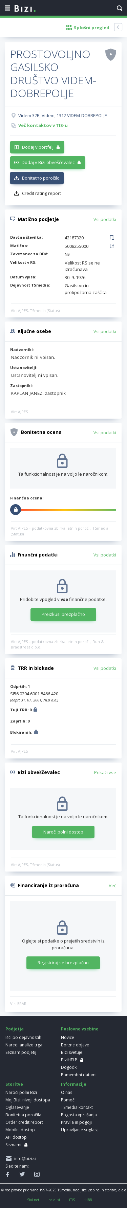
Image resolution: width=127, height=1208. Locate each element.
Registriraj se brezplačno (63, 962)
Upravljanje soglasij (80, 1130)
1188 (88, 1199)
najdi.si (54, 1199)
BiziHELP (69, 1060)
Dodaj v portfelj (38, 147)
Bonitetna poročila (23, 1115)
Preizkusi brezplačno (63, 614)
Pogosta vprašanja (79, 1115)
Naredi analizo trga (23, 1045)
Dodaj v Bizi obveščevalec (48, 162)
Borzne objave (75, 1045)
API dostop (16, 1137)
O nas (66, 1092)
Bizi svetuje (71, 1052)
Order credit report (24, 1122)
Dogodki (69, 1067)
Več (112, 885)
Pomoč (68, 1100)
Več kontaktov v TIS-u (43, 125)
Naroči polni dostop (63, 832)
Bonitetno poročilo (41, 178)
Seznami (13, 1145)
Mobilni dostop (20, 1130)
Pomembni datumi (79, 1075)
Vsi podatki (104, 219)
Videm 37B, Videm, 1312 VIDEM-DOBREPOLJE (62, 115)
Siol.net (33, 1199)
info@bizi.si (24, 1158)
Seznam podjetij (20, 1052)
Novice (67, 1037)
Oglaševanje (17, 1107)
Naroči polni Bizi (21, 1092)
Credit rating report (41, 193)
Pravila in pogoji (76, 1122)
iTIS (72, 1199)
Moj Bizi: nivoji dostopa (27, 1100)
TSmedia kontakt (77, 1107)
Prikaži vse (105, 772)
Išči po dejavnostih (23, 1037)
